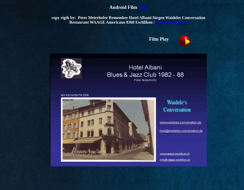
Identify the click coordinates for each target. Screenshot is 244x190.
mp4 (142, 7)
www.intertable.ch (171, 22)
